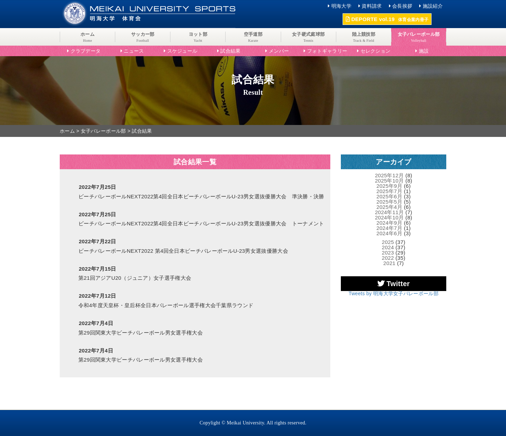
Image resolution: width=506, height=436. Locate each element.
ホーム (67, 131)
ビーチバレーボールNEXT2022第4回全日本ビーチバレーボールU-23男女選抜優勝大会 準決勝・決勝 (201, 196)
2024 (388, 247)
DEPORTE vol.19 (387, 19)
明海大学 (341, 6)
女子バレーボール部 (103, 131)
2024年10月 (389, 217)
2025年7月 (389, 191)
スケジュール (182, 51)
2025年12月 (389, 175)
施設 (424, 51)
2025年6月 (389, 196)
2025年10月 (389, 181)
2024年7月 (389, 228)
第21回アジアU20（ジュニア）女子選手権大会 (134, 278)
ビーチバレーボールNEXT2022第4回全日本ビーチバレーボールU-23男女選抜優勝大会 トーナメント (201, 223)
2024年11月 (389, 212)
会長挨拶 (402, 6)
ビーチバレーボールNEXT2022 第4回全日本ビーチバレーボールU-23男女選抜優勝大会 (183, 251)
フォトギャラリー (327, 51)
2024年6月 (389, 233)
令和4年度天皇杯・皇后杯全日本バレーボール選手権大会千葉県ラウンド (165, 305)
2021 (389, 263)
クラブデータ (86, 51)
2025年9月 (389, 186)
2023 (388, 253)
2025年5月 (389, 202)
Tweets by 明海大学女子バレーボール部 (394, 293)
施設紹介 (433, 6)
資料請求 (372, 6)
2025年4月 (389, 207)
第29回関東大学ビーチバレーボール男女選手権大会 (140, 333)
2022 (388, 258)
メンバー (279, 51)
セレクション (376, 51)
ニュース (134, 51)
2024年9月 (389, 223)
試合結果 (230, 51)
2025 (388, 242)
